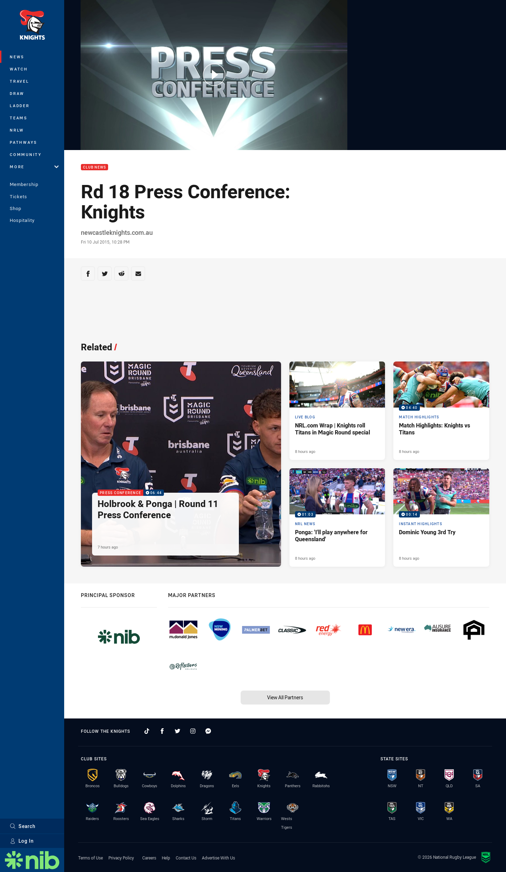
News (17, 56)
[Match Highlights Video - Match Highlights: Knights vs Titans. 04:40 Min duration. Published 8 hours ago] (441, 411)
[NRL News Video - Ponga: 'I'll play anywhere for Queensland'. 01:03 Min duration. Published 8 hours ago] (337, 517)
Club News (94, 167)
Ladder (20, 105)
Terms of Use (90, 857)
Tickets (18, 196)
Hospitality (22, 220)
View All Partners (285, 697)
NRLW (17, 130)
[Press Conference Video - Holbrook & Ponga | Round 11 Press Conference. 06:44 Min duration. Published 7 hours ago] (181, 464)
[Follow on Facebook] (162, 731)
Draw (17, 93)
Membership (24, 184)
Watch (19, 69)
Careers (149, 857)
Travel (19, 81)
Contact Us (186, 857)
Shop (15, 208)
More (34, 166)
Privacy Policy (121, 857)
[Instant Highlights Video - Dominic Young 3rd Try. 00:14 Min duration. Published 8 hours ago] (441, 517)
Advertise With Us (218, 857)
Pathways (23, 142)
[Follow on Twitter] (177, 731)
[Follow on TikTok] (147, 731)
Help (166, 857)
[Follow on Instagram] (193, 731)
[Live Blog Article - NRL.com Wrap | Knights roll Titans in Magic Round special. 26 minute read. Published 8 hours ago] (337, 411)
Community (26, 154)
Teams (19, 117)
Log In (22, 840)
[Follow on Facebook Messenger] (208, 731)
